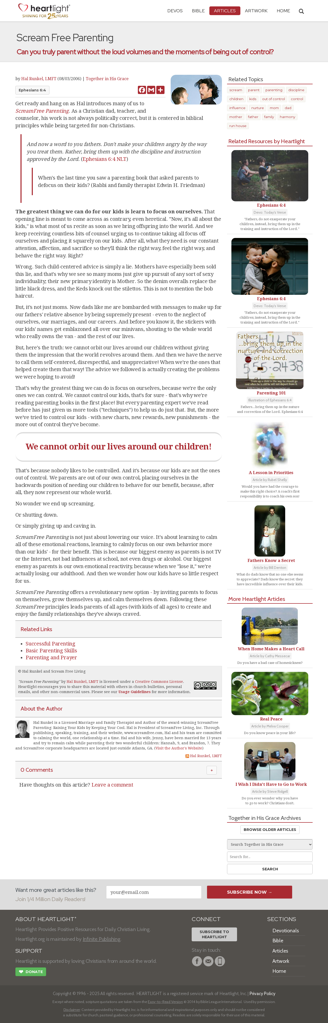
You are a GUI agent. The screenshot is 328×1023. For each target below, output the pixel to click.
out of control (273, 99)
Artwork (256, 11)
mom (274, 108)
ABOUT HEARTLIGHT (45, 919)
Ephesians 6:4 (32, 90)
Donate (31, 972)
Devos (175, 11)
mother (235, 117)
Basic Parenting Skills (51, 651)
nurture (257, 108)
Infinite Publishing (101, 939)
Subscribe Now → (249, 892)
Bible (198, 11)
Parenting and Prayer (51, 657)
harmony (287, 117)
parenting (273, 90)
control (297, 99)
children (236, 99)
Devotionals (285, 930)
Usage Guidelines (134, 692)
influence (237, 108)
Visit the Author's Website (179, 748)
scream (235, 90)
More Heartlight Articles (256, 598)
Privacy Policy (262, 993)
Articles (225, 11)
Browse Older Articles (270, 829)
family (269, 117)
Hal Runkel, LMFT (38, 78)
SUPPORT (28, 951)
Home (279, 971)
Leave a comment (112, 785)
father (253, 117)
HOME (283, 11)
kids (252, 99)
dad (288, 108)
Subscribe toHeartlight (214, 934)
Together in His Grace (107, 78)
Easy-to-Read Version (165, 1001)
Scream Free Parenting (39, 682)
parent (254, 90)
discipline (296, 90)
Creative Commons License (159, 682)
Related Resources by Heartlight (266, 141)
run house (238, 126)
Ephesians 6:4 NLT (104, 159)
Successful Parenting (50, 644)
